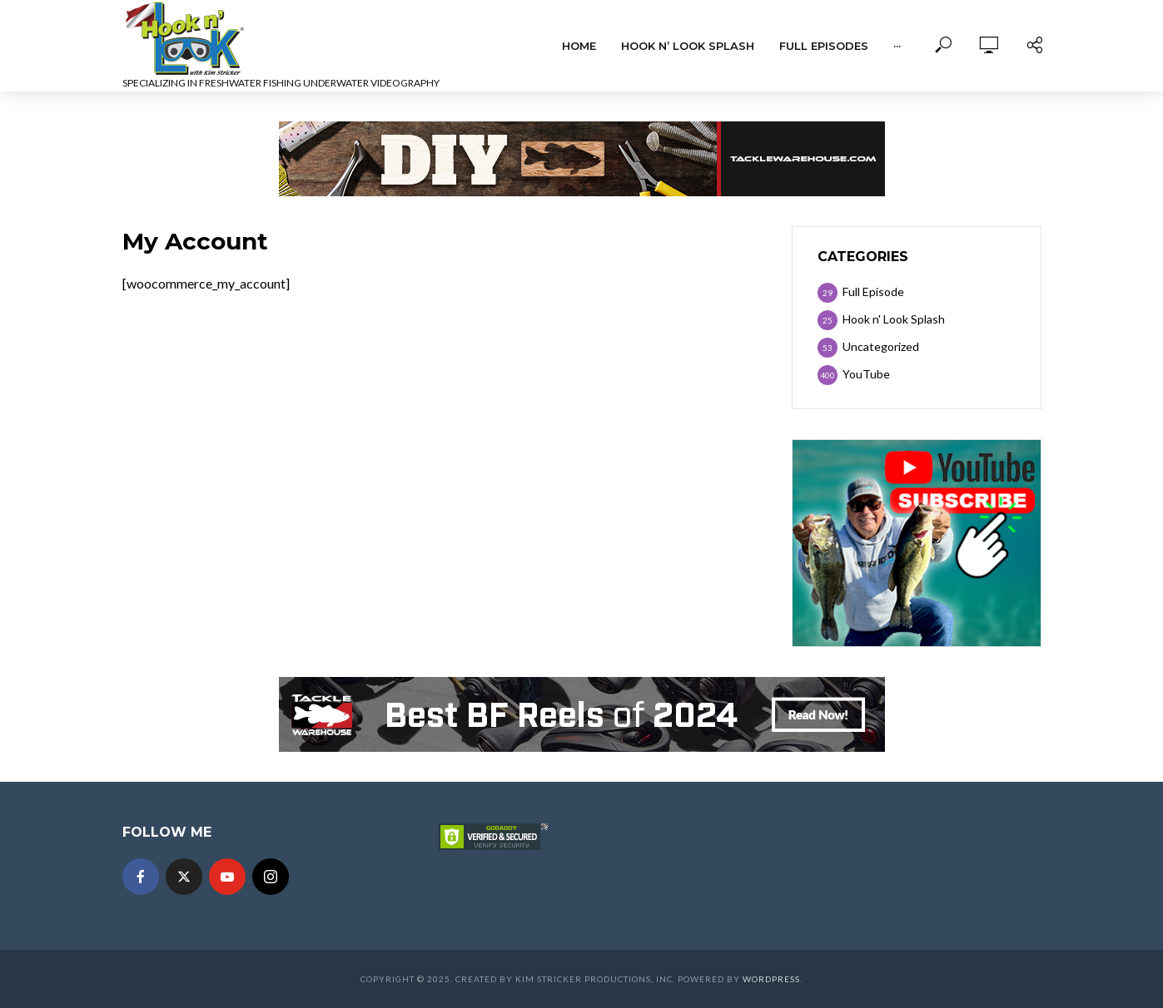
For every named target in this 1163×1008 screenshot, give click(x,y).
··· (897, 45)
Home (579, 45)
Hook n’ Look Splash (687, 45)
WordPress (771, 979)
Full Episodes (823, 45)
